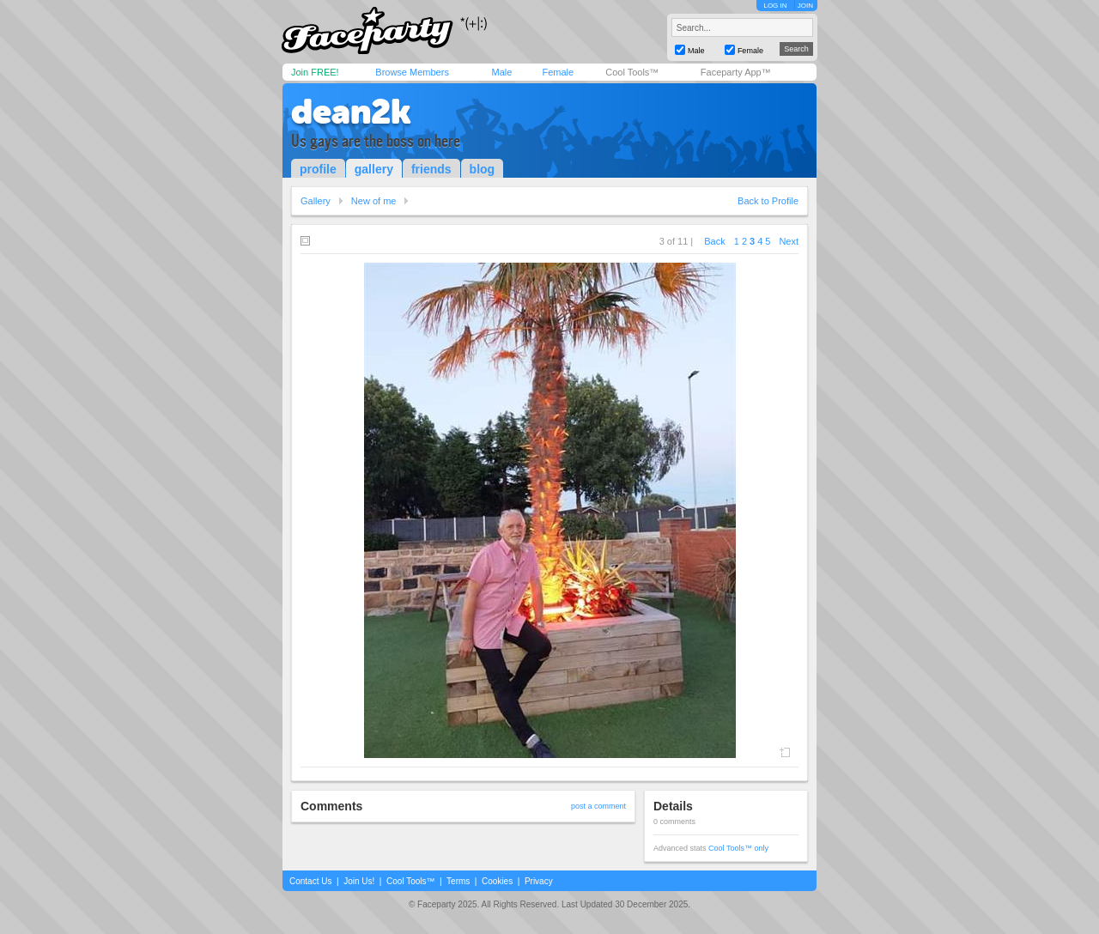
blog (482, 169)
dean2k (351, 111)
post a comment (598, 806)
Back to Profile (768, 201)
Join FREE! (315, 72)
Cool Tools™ (632, 72)
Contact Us (310, 881)
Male (501, 72)
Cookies (497, 881)
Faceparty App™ (736, 72)
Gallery (316, 201)
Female (558, 72)
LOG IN (774, 5)
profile (318, 169)
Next (788, 241)
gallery (374, 169)
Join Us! (358, 881)
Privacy (539, 881)
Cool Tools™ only (738, 848)
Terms (458, 881)
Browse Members (412, 72)
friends (431, 169)
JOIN (805, 5)
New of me (374, 201)
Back (714, 241)
